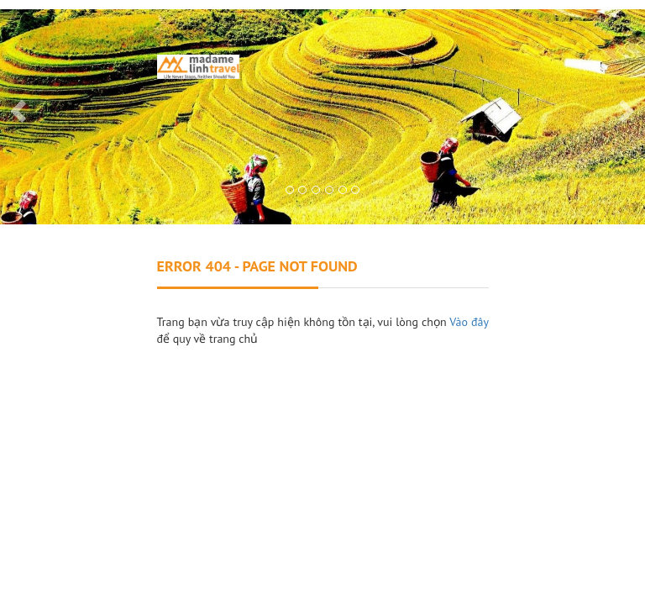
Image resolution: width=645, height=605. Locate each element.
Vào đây (468, 321)
